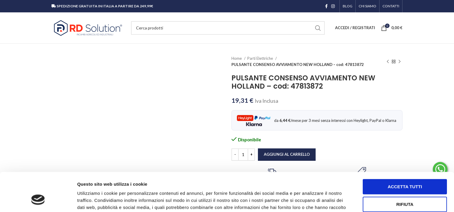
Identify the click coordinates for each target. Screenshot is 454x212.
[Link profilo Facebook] (326, 6)
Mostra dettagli (310, 200)
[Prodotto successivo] (399, 61)
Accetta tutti (405, 153)
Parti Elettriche (260, 58)
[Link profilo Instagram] (333, 6)
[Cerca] (228, 28)
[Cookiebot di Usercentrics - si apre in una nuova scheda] (38, 200)
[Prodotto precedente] (388, 61)
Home (237, 58)
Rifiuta (404, 170)
